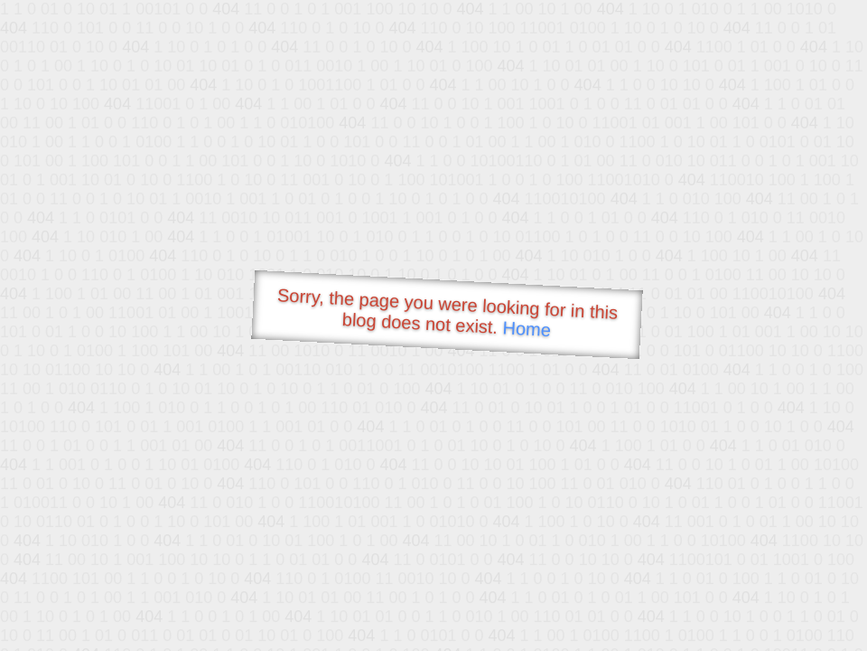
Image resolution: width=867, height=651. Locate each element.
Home (526, 328)
